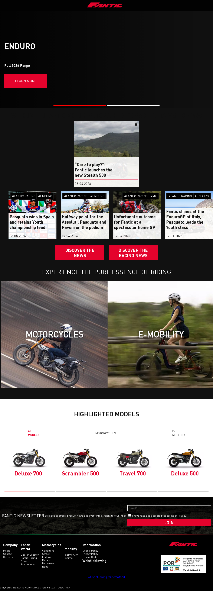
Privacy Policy (90, 553)
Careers (8, 557)
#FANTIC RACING (23, 196)
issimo (69, 557)
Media (6, 550)
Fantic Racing (29, 557)
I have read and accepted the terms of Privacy (159, 515)
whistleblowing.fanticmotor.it (106, 577)
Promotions (28, 564)
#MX (153, 196)
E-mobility (178, 433)
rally (45, 566)
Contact (7, 553)
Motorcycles (105, 433)
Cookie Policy (90, 550)
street (46, 553)
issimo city (71, 554)
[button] (79, 105)
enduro (46, 557)
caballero (48, 550)
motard (46, 560)
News (24, 561)
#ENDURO (45, 196)
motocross (48, 563)
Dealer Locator (30, 554)
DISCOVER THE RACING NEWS (133, 253)
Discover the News (80, 253)
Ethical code (89, 557)
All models (33, 433)
